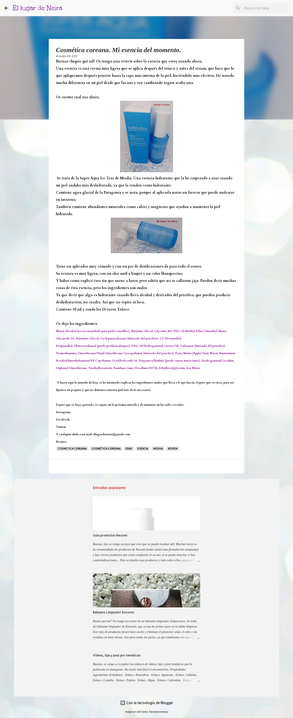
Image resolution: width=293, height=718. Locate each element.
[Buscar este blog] (265, 8)
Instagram (63, 412)
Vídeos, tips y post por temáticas (116, 655)
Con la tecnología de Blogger (146, 703)
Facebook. (63, 420)
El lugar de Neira (37, 8)
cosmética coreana (106, 448)
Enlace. (124, 309)
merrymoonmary (158, 711)
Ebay (129, 448)
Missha (158, 448)
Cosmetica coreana (72, 448)
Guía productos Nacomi (110, 535)
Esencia (142, 448)
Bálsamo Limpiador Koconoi (113, 612)
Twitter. (61, 427)
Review (173, 448)
